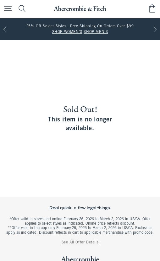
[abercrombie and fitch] (80, 8)
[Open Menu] (6, 9)
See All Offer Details (80, 242)
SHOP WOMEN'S (67, 32)
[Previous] (4, 29)
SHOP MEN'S (96, 32)
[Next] (155, 29)
